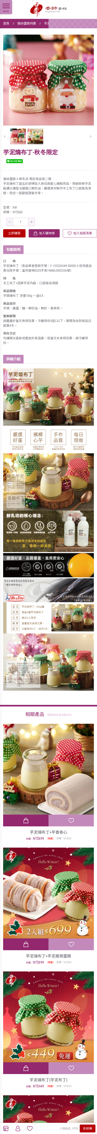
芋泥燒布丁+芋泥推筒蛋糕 (48, 956)
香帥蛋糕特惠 (26, 23)
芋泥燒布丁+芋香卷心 (48, 832)
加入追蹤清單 (82, 233)
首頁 (6, 23)
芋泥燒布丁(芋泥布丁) (48, 1080)
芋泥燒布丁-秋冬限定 (58, 23)
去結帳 (87, 1128)
